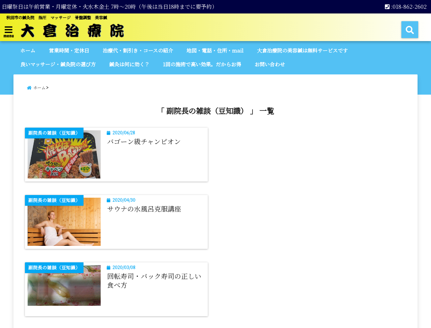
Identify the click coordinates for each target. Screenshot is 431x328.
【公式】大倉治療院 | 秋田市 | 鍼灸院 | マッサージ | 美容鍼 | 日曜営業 (201, 319)
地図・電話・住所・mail (215, 50)
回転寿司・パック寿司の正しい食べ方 (154, 213)
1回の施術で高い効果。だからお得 (202, 64)
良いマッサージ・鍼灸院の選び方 (58, 64)
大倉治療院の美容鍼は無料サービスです (302, 50)
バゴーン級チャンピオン (144, 141)
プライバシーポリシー (237, 296)
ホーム (27, 50)
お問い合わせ (270, 64)
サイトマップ (185, 296)
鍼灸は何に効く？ (129, 64)
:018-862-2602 (406, 6)
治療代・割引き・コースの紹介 (138, 50)
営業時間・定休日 (69, 50)
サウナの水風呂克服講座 (343, 141)
